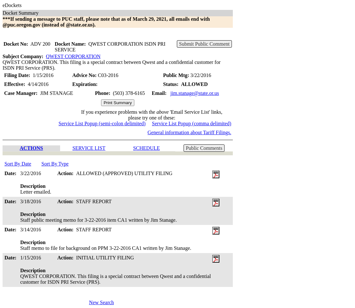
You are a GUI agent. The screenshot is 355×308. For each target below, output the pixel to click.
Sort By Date (17, 163)
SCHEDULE (146, 148)
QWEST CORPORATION (73, 56)
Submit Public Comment (204, 44)
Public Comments (204, 148)
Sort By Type (55, 163)
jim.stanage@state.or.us (194, 93)
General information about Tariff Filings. (189, 132)
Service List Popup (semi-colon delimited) (102, 123)
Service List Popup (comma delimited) (191, 123)
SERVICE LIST (88, 148)
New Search (101, 302)
